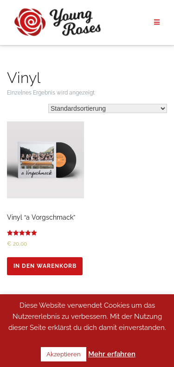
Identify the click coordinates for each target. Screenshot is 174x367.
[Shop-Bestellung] (107, 108)
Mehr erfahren (111, 354)
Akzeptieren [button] (63, 354)
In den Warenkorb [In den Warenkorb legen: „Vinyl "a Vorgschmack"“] (45, 266)
